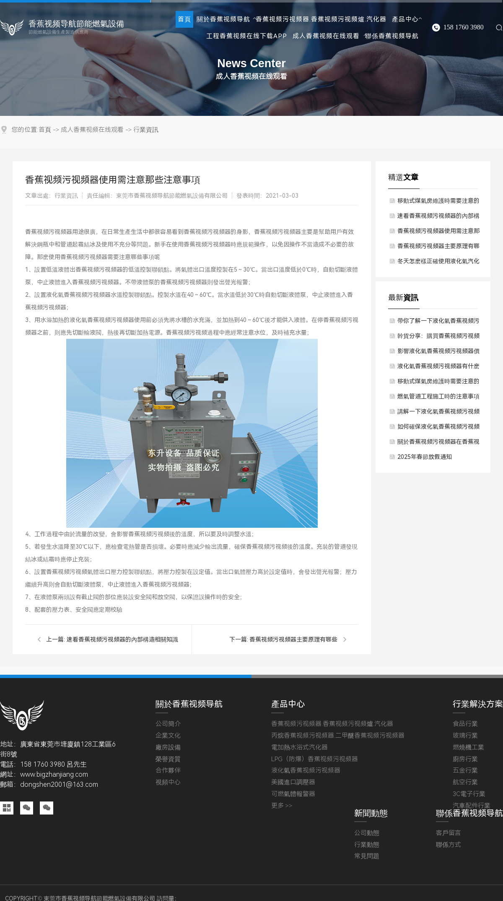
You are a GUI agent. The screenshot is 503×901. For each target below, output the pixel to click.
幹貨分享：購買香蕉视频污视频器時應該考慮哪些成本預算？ (438, 338)
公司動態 (366, 833)
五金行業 (465, 770)
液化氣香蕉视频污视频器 (305, 770)
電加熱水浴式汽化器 (299, 747)
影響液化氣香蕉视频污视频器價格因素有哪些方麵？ (438, 353)
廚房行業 (465, 759)
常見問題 (366, 856)
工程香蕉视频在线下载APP (246, 36)
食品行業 (465, 724)
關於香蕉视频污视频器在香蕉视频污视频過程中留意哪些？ (438, 443)
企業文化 (168, 736)
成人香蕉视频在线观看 (326, 36)
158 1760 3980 (463, 27)
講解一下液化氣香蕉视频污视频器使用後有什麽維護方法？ (438, 413)
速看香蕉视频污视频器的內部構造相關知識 (122, 639)
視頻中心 (168, 782)
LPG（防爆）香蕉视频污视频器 (314, 759)
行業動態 (366, 845)
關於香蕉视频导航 (223, 19)
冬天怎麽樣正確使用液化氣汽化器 (438, 263)
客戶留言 (448, 833)
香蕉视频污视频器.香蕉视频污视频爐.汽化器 (321, 19)
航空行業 (465, 782)
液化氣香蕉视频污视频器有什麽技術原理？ (438, 368)
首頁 (184, 19)
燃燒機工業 (468, 747)
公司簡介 (168, 724)
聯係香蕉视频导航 (392, 36)
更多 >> (282, 806)
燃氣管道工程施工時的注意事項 (438, 396)
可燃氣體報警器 (293, 794)
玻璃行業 (465, 736)
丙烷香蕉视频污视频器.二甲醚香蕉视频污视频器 (337, 736)
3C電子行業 (469, 794)
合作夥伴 (168, 770)
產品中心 (405, 19)
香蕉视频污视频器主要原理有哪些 (293, 639)
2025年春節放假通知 (424, 456)
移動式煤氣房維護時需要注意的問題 (438, 202)
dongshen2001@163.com (59, 784)
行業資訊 (145, 130)
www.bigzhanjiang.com (54, 774)
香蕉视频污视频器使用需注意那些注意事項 (438, 233)
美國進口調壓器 (293, 782)
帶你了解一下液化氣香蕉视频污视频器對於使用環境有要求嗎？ (438, 322)
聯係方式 (448, 845)
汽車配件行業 (471, 806)
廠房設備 (168, 747)
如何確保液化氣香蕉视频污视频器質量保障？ (438, 428)
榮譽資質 (168, 759)
